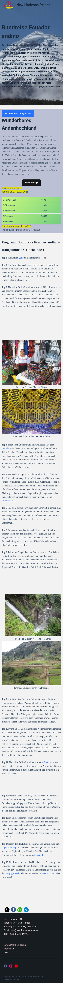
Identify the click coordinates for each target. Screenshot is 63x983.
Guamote (47, 762)
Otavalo (5, 448)
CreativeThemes (11, 979)
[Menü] (58, 5)
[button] (7, 909)
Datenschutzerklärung (15, 945)
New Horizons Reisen (33, 5)
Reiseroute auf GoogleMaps (18, 113)
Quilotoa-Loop (8, 500)
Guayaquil (38, 855)
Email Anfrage (31, 183)
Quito (21, 258)
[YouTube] (16, 966)
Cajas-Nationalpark (10, 847)
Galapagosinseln (12, 873)
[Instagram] (10, 966)
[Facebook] (5, 966)
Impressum (9, 948)
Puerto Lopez (48, 873)
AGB (6, 952)
